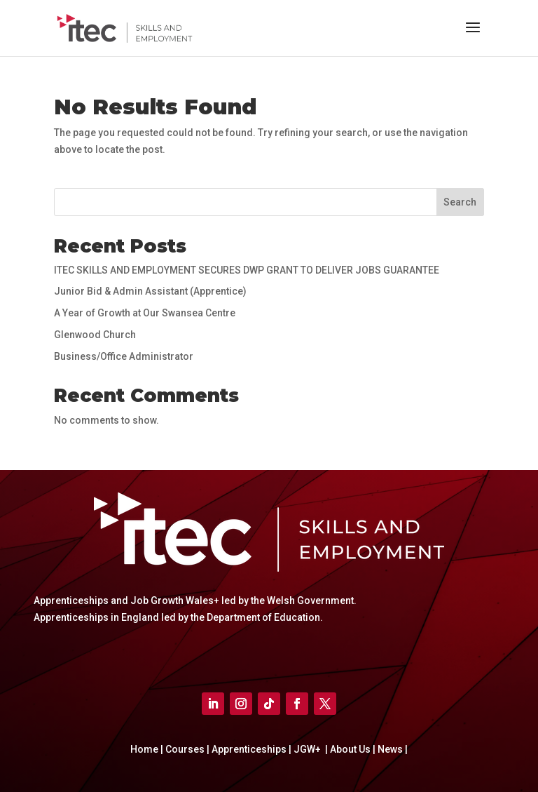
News (391, 749)
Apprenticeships (250, 749)
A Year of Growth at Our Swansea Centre (144, 312)
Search (459, 202)
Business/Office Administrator (123, 356)
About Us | (351, 749)
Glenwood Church (95, 334)
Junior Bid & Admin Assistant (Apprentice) (150, 291)
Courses (186, 749)
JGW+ (308, 749)
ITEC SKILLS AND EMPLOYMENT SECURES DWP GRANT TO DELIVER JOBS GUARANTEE (246, 270)
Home (145, 749)
